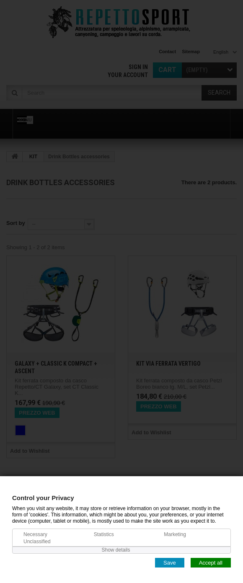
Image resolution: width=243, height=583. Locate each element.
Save (169, 562)
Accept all (210, 562)
